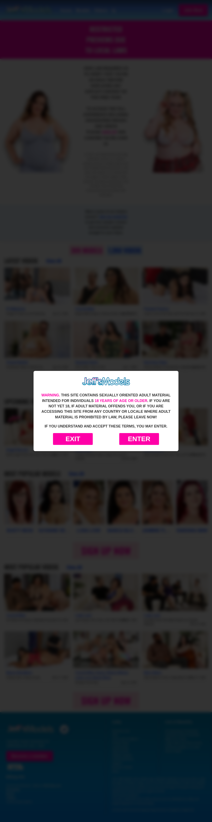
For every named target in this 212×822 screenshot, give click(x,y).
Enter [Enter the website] (139, 439)
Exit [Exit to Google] (72, 439)
